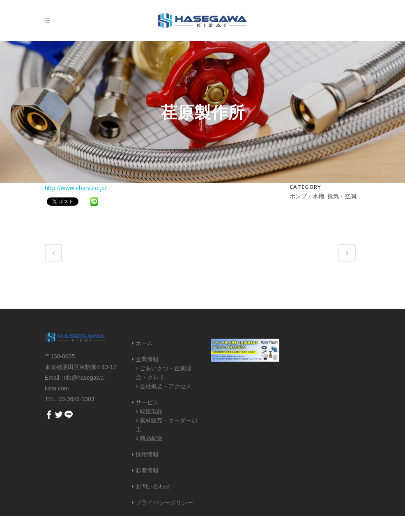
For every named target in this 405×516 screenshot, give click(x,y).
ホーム (144, 343)
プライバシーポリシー (164, 502)
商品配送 (151, 438)
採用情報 (147, 454)
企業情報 (147, 359)
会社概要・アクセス (165, 386)
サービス (147, 402)
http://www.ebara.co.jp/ (76, 188)
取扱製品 (151, 411)
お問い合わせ (153, 486)
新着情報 (147, 470)
